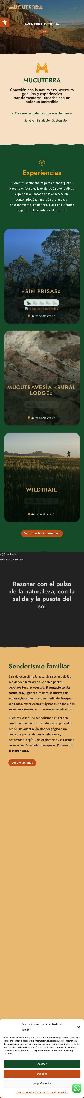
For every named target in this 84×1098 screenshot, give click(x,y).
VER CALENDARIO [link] (42, 31)
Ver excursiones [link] (22, 865)
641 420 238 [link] (26, 948)
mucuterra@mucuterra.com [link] (36, 969)
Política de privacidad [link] (45, 1092)
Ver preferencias (42, 1083)
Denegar (42, 1074)
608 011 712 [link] (26, 961)
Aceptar (42, 1064)
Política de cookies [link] (25, 1092)
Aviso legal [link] (63, 1092)
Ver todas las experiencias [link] (42, 635)
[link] (4, 22)
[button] (78, 1027)
